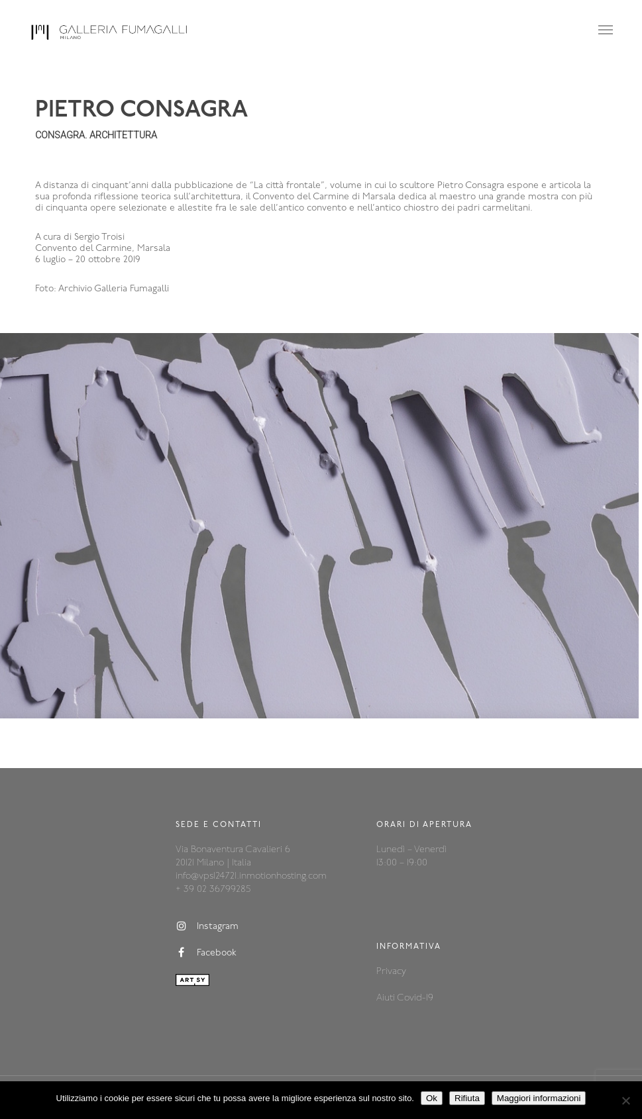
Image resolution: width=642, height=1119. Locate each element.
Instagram (207, 926)
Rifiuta (467, 1098)
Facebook (206, 953)
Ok (431, 1098)
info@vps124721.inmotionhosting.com (251, 876)
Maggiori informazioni (539, 1098)
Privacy (391, 972)
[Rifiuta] (625, 1100)
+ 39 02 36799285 (213, 890)
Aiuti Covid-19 (404, 998)
